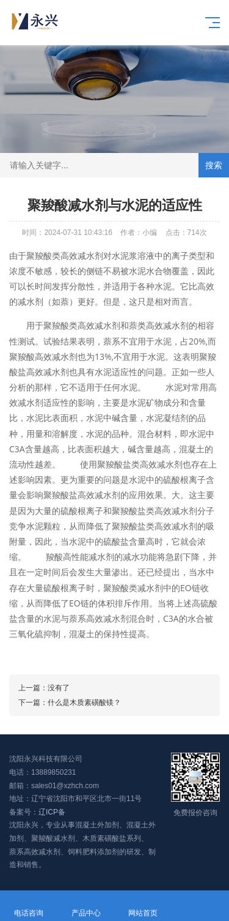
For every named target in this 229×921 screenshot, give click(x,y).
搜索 (213, 165)
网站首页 (143, 906)
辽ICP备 (51, 812)
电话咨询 (28, 906)
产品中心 (86, 906)
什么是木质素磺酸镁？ (84, 702)
